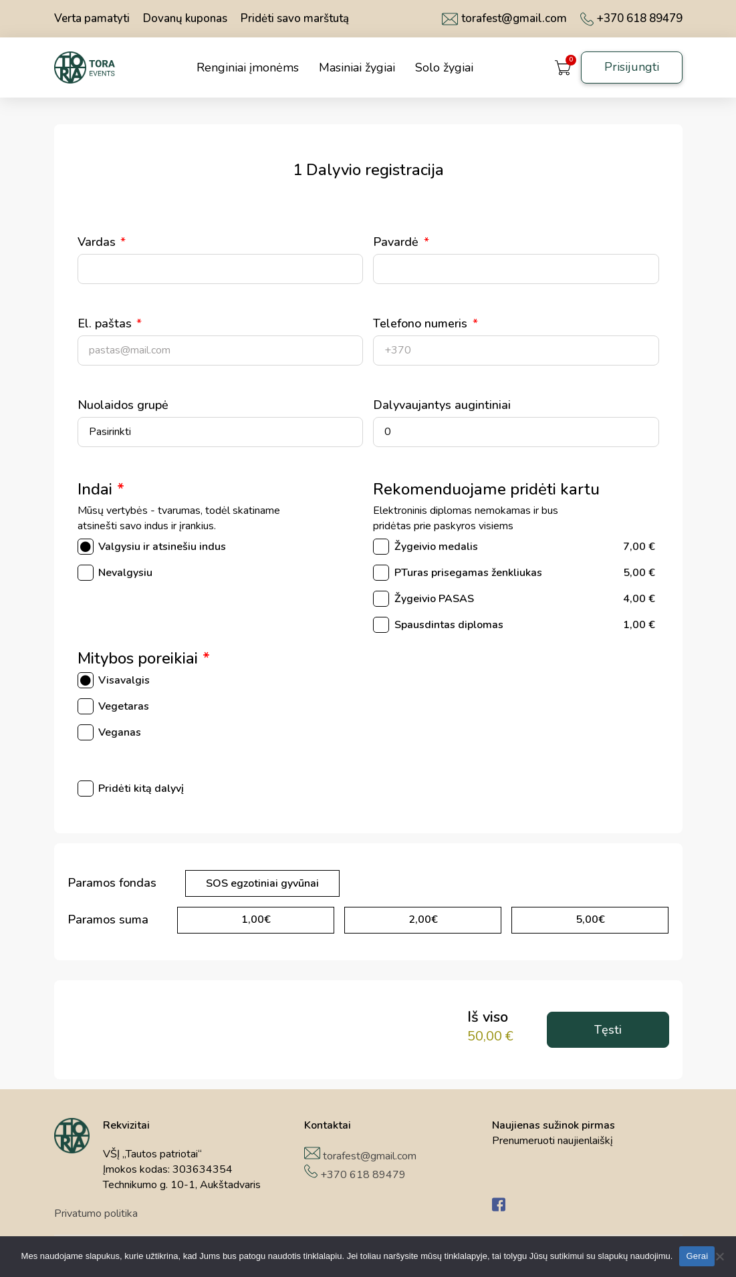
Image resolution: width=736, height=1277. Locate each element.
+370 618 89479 (631, 18)
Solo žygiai (444, 67)
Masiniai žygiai (357, 67)
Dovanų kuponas (185, 18)
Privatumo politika (96, 1213)
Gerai (697, 1256)
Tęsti (608, 1030)
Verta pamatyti (92, 18)
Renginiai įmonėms (248, 67)
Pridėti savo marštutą (295, 18)
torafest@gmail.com (504, 18)
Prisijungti (631, 67)
